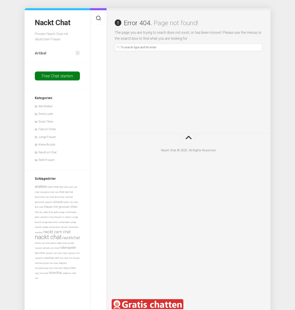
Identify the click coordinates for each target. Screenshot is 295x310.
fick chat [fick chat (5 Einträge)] (39, 207)
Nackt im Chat (48, 152)
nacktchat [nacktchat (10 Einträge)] (71, 237)
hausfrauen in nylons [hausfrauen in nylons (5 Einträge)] (61, 217)
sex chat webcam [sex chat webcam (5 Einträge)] (58, 263)
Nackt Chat (52, 22)
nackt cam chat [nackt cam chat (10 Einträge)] (57, 232)
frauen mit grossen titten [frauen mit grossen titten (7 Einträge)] (60, 207)
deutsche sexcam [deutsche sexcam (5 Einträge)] (43, 202)
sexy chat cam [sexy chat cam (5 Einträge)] (55, 268)
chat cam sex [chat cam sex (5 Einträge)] (70, 187)
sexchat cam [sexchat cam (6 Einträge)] (51, 257)
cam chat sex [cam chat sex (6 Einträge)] (55, 186)
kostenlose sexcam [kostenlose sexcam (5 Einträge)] (58, 227)
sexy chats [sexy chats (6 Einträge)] (70, 267)
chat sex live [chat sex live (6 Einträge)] (66, 191)
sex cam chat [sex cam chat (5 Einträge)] (60, 253)
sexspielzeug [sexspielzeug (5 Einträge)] (41, 268)
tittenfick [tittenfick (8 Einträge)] (55, 273)
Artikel (40, 53)
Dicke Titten (46, 121)
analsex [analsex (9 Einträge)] (41, 186)
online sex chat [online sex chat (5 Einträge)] (42, 243)
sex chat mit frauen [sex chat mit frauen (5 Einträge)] (70, 258)
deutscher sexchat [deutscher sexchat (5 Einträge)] (63, 197)
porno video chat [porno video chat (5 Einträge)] (59, 243)
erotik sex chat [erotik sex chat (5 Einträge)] (71, 202)
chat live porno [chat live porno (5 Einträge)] (42, 192)
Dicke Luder (46, 113)
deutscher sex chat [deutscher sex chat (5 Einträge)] (44, 197)
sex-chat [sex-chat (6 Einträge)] (40, 253)
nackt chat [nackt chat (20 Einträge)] (48, 237)
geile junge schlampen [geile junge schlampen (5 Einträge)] (65, 212)
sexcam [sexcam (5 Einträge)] (49, 253)
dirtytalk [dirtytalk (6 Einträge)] (58, 202)
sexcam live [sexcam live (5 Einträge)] (73, 253)
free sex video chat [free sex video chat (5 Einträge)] (44, 212)
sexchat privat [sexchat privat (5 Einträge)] (42, 263)
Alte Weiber (46, 106)
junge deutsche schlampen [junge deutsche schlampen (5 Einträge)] (56, 222)
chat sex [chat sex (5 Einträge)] (54, 192)
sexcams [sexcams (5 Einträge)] (39, 258)
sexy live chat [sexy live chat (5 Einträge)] (41, 273)
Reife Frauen (46, 160)
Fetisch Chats (47, 129)
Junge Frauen (47, 137)
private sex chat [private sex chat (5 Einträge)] (51, 248)
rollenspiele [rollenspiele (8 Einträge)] (68, 248)
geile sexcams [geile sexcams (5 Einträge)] (42, 217)
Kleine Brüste (47, 144)
